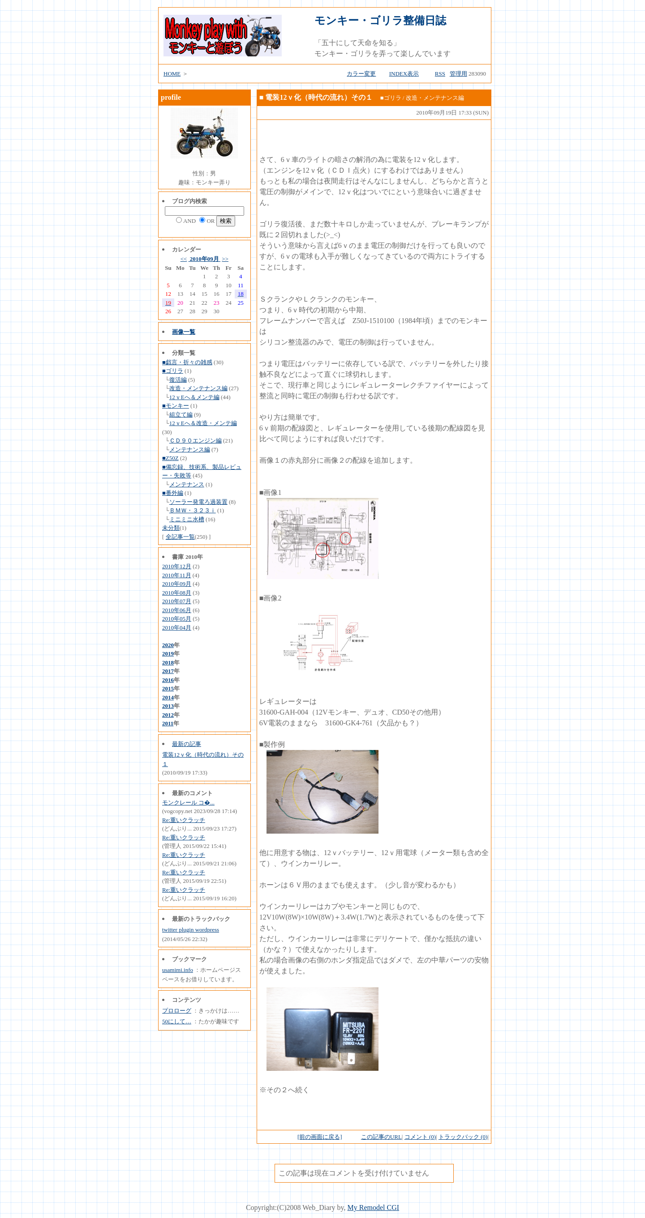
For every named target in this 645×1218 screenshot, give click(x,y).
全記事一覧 (180, 536)
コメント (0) (420, 1136)
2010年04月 (176, 627)
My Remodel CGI (374, 1207)
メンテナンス (186, 484)
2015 (168, 688)
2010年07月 (176, 601)
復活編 (178, 379)
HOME (172, 73)
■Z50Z (170, 458)
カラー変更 (361, 73)
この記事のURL (381, 1136)
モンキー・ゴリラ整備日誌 (380, 20)
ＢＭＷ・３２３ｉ (192, 510)
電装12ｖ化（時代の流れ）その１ (319, 97)
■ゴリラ (172, 370)
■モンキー (175, 405)
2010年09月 (205, 259)
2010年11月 (176, 575)
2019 (168, 653)
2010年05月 (176, 618)
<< (184, 259)
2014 (168, 697)
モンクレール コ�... (188, 802)
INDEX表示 (404, 73)
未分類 (171, 527)
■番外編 (172, 493)
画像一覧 (183, 331)
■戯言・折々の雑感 (187, 362)
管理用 (458, 73)
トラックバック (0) (463, 1136)
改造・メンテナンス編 (198, 388)
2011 (167, 723)
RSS (440, 73)
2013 (168, 706)
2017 (168, 671)
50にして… (176, 1021)
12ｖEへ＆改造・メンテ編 (203, 423)
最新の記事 (186, 744)
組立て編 (181, 414)
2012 (168, 714)
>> (225, 259)
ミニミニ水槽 (186, 519)
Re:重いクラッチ (183, 820)
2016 (168, 680)
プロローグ (176, 1010)
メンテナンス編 (189, 449)
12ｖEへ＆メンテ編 (194, 397)
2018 (168, 662)
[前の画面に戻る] (319, 1136)
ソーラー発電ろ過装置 (198, 501)
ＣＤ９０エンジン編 (195, 440)
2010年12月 (176, 566)
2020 (168, 645)
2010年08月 (176, 592)
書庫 (178, 557)
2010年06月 (176, 610)
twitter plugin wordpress (190, 929)
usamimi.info (177, 970)
